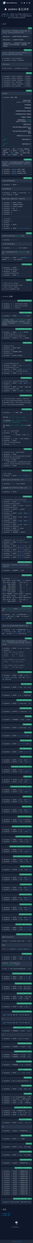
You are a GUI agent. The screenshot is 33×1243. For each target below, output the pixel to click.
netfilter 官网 (6, 1215)
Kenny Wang (18, 1241)
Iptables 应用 (6, 1213)
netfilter (8, 16)
